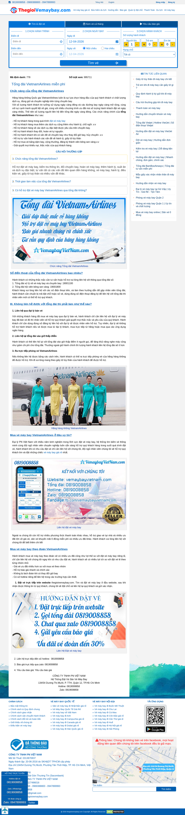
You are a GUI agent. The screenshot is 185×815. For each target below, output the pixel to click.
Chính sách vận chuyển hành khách (28, 716)
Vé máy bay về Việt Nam (64, 712)
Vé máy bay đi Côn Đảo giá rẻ (108, 716)
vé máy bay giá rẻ (53, 452)
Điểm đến (16, 48)
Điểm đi (15, 36)
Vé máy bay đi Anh (62, 716)
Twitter (31, 802)
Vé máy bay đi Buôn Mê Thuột (109, 706)
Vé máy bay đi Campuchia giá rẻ (68, 719)
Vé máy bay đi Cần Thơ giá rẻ (108, 719)
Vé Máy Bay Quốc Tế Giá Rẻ (67, 709)
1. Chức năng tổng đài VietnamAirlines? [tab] (35, 158)
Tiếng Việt (99, 2)
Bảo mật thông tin (19, 706)
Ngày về (71, 48)
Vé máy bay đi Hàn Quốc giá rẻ (68, 729)
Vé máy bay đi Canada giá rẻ (67, 722)
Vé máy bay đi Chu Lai (105, 709)
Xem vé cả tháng (93, 24)
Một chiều (91, 48)
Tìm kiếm (97, 785)
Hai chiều (109, 48)
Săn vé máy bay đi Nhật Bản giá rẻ (69, 706)
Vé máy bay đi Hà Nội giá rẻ (108, 725)
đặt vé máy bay (58, 121)
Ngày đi (71, 36)
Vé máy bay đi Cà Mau (105, 712)
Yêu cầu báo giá (150, 24)
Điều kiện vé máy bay (21, 725)
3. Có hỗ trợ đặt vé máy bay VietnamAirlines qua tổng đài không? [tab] (49, 190)
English (111, 2)
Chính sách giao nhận (21, 712)
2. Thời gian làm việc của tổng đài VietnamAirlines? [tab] (41, 181)
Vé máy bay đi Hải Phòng (106, 729)
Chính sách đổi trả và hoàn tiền (26, 719)
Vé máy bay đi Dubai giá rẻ (66, 725)
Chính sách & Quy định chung (25, 709)
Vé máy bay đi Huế (103, 722)
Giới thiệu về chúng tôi (21, 722)
